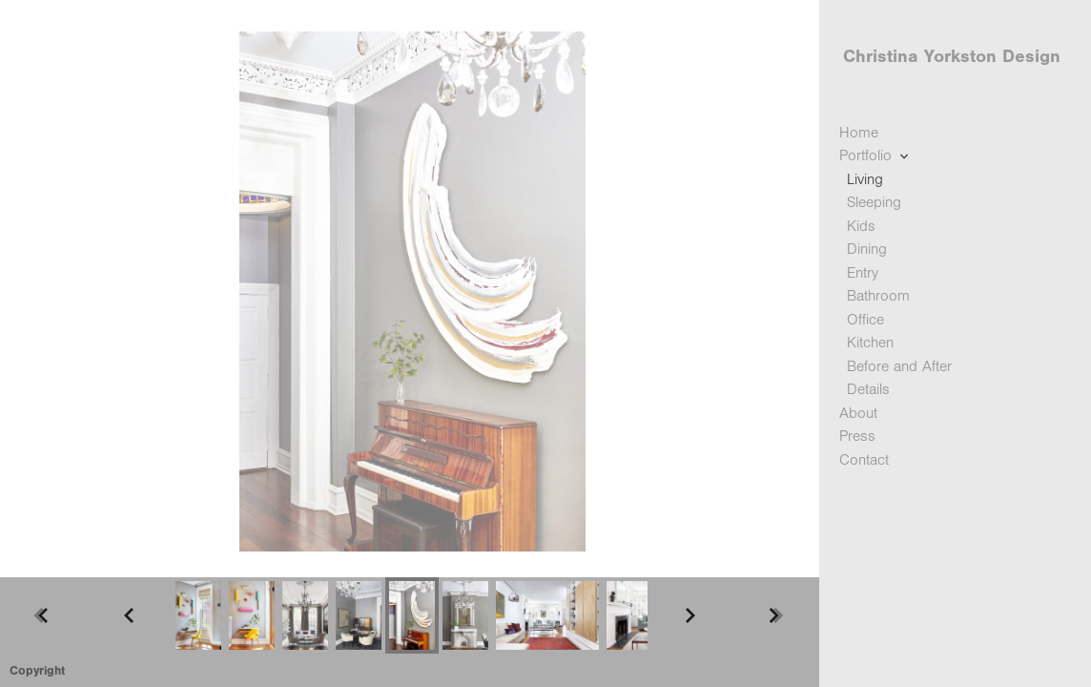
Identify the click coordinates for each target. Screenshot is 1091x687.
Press (857, 436)
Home (858, 132)
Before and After (899, 366)
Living (865, 179)
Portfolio (875, 155)
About (858, 413)
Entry (862, 272)
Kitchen (870, 342)
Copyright (37, 670)
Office (865, 319)
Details (868, 389)
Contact (864, 459)
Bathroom (878, 295)
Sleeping (874, 202)
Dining (867, 249)
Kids (861, 226)
